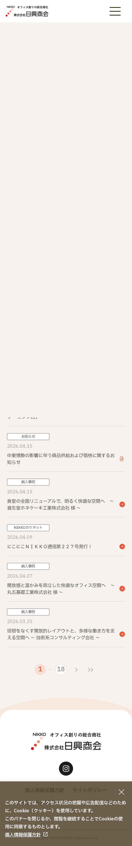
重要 (35, 133)
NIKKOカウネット (36, 149)
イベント (96, 133)
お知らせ (96, 116)
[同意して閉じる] (121, 792)
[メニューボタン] (115, 11)
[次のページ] (76, 669)
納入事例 (96, 166)
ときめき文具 (35, 183)
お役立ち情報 (35, 166)
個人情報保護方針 (23, 834)
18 (61, 669)
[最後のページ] (90, 669)
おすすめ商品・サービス (96, 149)
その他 (96, 183)
